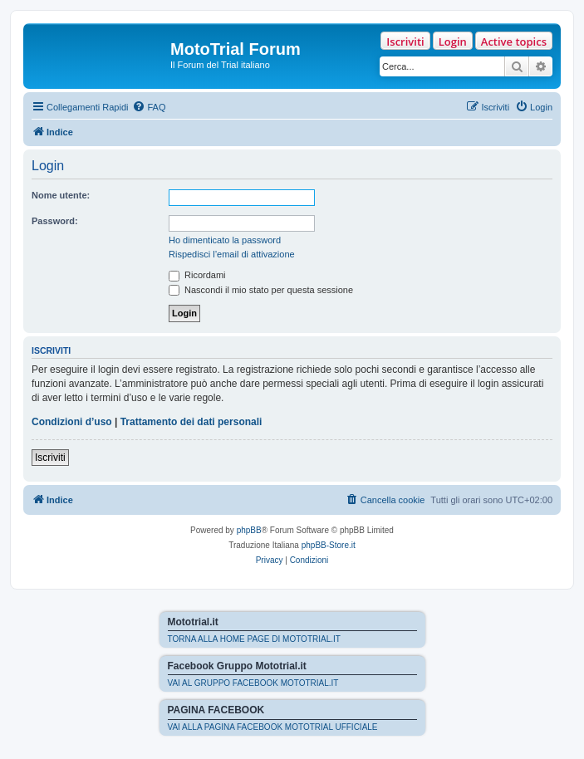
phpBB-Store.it (329, 545)
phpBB (249, 530)
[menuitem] (148, 107)
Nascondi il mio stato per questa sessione (261, 290)
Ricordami (197, 275)
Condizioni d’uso (72, 422)
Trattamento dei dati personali (191, 422)
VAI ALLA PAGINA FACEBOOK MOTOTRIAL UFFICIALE (273, 727)
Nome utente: (61, 195)
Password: (55, 221)
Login (453, 41)
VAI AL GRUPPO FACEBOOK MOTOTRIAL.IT (253, 683)
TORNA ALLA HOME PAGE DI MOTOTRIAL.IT (254, 639)
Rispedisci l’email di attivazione (232, 254)
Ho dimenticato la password (225, 240)
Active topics (514, 41)
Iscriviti (405, 41)
